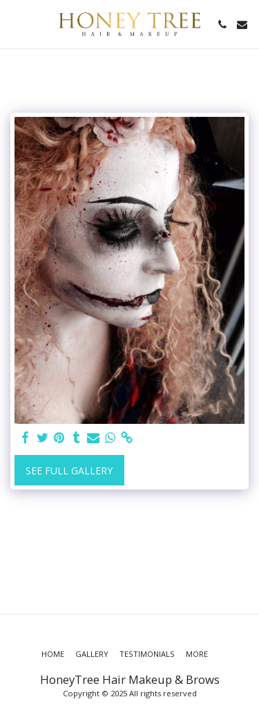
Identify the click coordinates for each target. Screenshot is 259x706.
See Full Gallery (69, 470)
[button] (15, 24)
